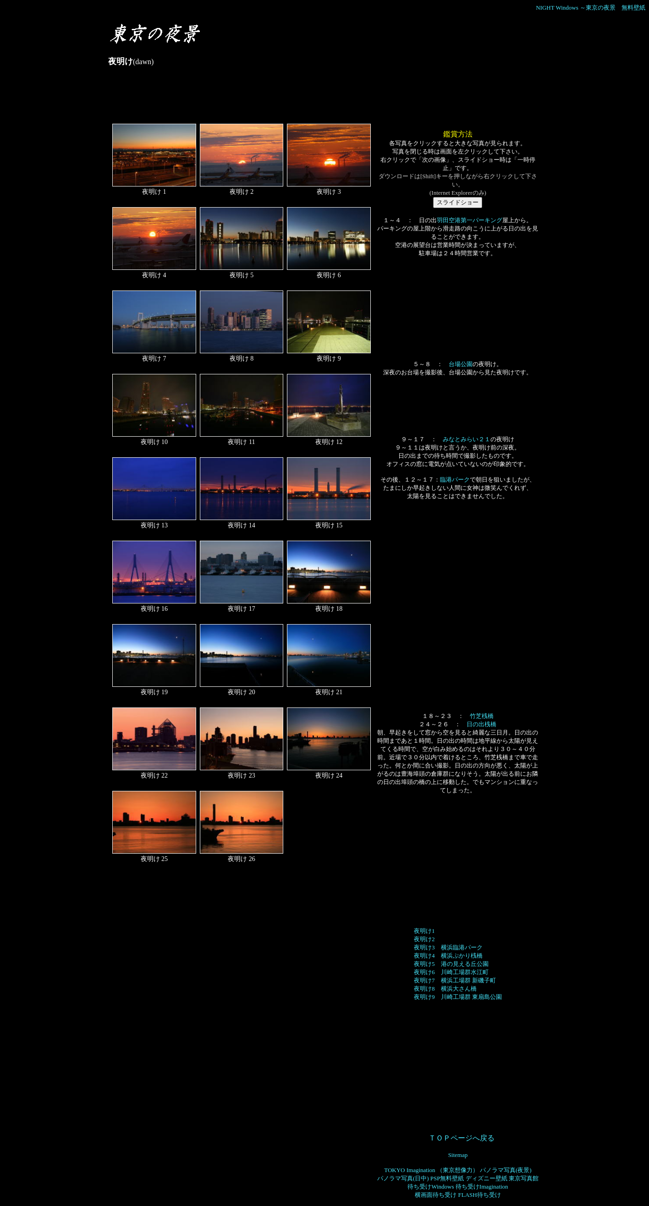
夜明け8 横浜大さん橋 (445, 988)
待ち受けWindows (430, 1186)
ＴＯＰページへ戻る (462, 1138)
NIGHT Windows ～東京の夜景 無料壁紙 (590, 7)
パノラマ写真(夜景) (506, 1170)
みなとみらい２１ (466, 439)
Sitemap (458, 1154)
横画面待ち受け (435, 1194)
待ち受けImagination (482, 1186)
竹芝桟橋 (482, 716)
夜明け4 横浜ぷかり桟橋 (448, 955)
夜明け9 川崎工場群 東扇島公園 (458, 996)
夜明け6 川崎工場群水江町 (451, 972)
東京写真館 (524, 1178)
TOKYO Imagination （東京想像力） (431, 1170)
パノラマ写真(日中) (403, 1178)
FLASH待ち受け (479, 1194)
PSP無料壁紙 (447, 1178)
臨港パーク (455, 479)
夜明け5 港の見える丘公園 (451, 963)
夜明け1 (424, 930)
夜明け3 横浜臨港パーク (448, 947)
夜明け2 (424, 939)
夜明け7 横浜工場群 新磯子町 (455, 980)
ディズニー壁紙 (486, 1178)
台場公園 (461, 364)
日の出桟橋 (481, 724)
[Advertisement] (275, 99)
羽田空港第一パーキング (469, 220)
